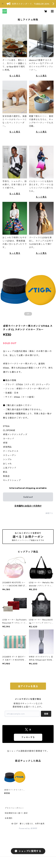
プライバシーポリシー (14, 808)
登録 (46, 713)
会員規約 (8, 818)
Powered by (28, 828)
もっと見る (14, 75)
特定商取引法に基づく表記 (16, 813)
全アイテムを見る (28, 686)
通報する (49, 513)
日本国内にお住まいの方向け (28, 506)
